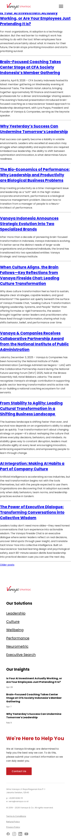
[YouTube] (26, 834)
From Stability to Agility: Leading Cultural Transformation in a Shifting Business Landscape (31, 408)
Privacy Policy (13, 827)
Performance (17, 638)
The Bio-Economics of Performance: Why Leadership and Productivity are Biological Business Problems (35, 175)
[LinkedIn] (20, 834)
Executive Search (21, 654)
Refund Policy (13, 821)
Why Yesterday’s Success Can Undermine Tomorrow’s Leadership (33, 715)
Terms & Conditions (16, 816)
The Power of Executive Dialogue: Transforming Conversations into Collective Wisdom (32, 512)
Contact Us (19, 771)
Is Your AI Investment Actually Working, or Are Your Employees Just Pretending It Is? (35, 18)
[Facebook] (8, 834)
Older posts (7, 565)
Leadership (15, 613)
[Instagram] (14, 834)
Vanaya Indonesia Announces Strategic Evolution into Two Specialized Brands (29, 224)
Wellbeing (15, 629)
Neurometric (17, 646)
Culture (13, 621)
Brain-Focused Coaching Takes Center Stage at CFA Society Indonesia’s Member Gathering (30, 67)
